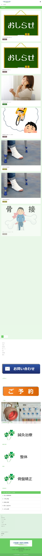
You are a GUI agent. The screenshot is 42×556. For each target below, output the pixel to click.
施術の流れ (3, 517)
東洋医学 (3, 346)
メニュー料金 (3, 519)
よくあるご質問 (3, 524)
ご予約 (2, 522)
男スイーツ (4, 348)
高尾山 (3, 354)
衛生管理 (2, 533)
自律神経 (3, 352)
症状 (2, 535)
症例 (2, 350)
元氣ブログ (3, 526)
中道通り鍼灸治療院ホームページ (18, 554)
